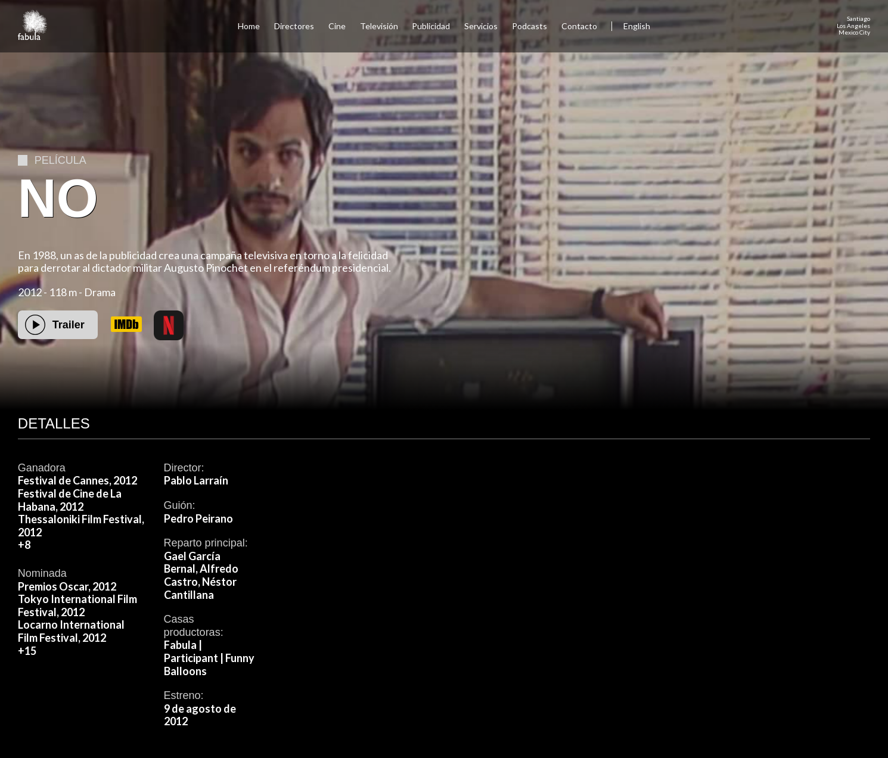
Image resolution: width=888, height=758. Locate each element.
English (636, 26)
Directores (294, 26)
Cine (337, 26)
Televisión (379, 26)
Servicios (481, 26)
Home (249, 26)
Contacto (579, 26)
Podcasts (529, 26)
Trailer (68, 325)
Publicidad (431, 26)
